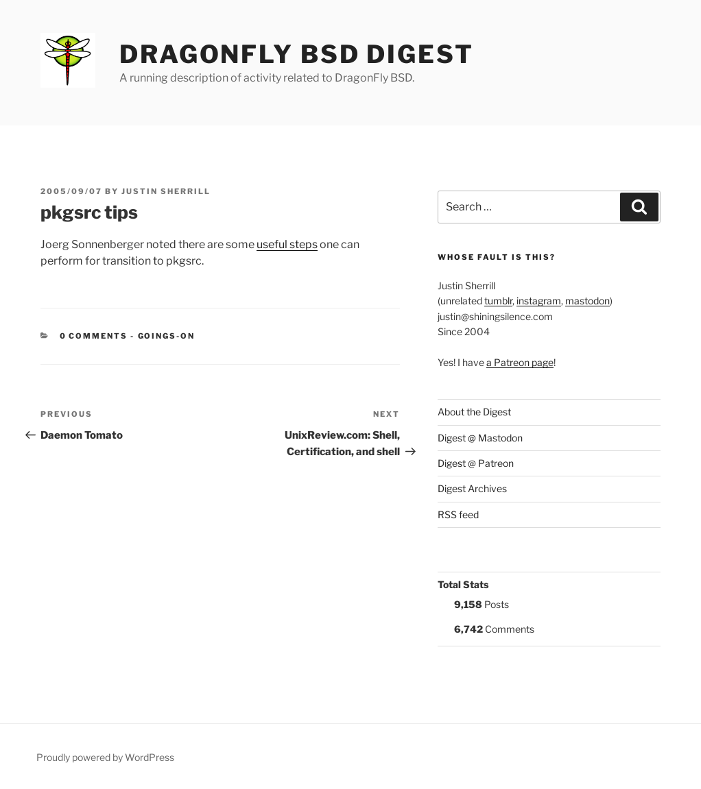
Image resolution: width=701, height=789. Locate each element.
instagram (538, 300)
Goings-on (166, 336)
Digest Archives (472, 488)
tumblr (498, 300)
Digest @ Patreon (476, 463)
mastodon (587, 300)
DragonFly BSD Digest (296, 54)
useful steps (287, 244)
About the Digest (474, 411)
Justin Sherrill (166, 191)
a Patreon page (520, 362)
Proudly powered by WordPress (105, 757)
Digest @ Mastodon (480, 438)
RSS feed (458, 514)
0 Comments (94, 336)
